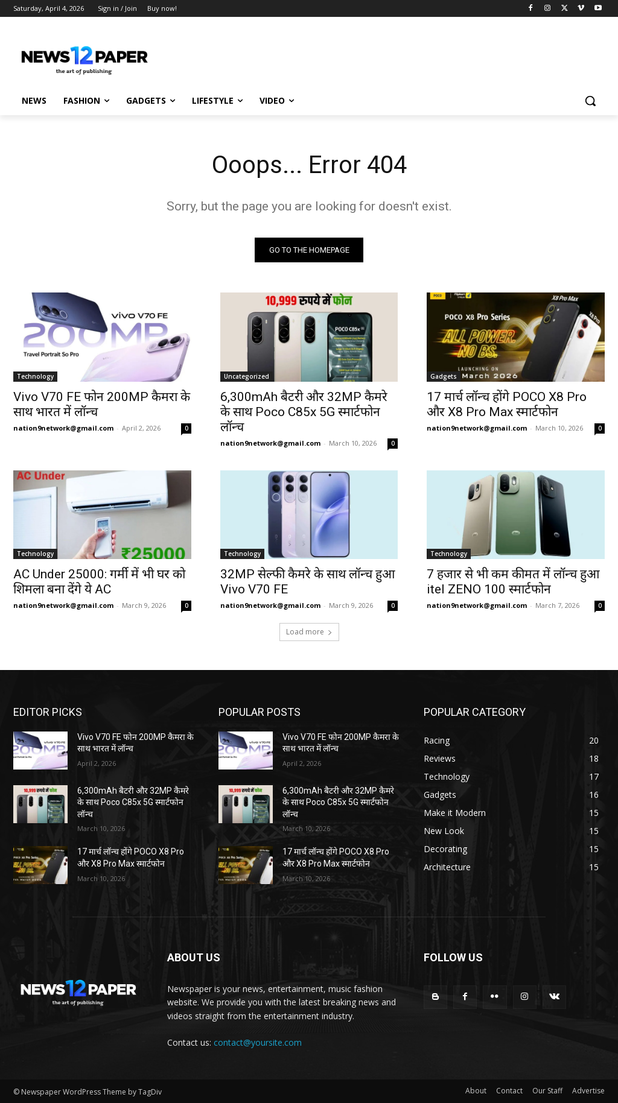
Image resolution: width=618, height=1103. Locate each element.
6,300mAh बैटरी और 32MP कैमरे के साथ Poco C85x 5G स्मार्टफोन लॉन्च (303, 411)
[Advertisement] (296, 55)
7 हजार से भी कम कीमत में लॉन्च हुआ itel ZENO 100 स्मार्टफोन (513, 581)
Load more (309, 632)
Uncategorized (246, 375)
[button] (590, 100)
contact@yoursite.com (258, 1042)
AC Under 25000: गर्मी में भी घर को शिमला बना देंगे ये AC (99, 581)
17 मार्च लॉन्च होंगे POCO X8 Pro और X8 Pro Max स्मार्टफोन (507, 404)
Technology (35, 375)
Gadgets (443, 375)
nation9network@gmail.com (63, 427)
